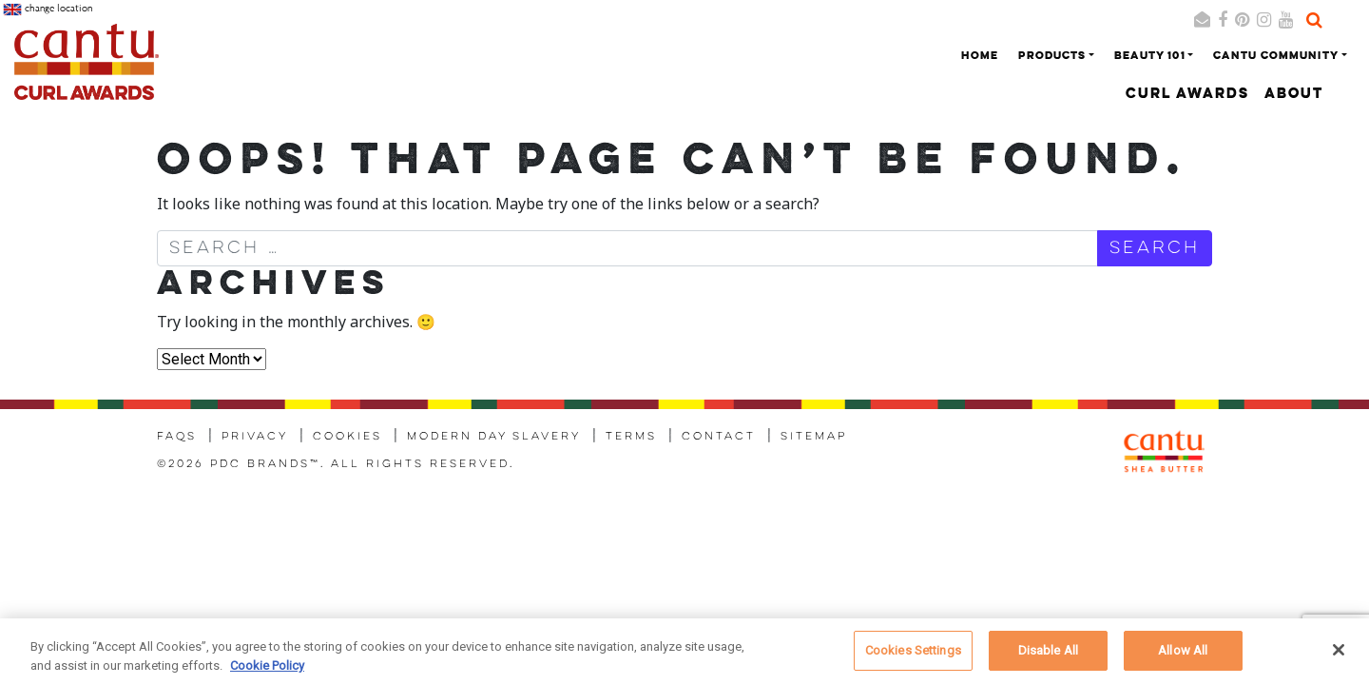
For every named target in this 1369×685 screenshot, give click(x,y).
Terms (631, 436)
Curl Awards (1187, 94)
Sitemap (814, 436)
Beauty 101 (1150, 56)
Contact (719, 436)
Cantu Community (1276, 56)
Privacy (255, 436)
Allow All (1182, 658)
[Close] (1338, 657)
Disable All (1048, 658)
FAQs (177, 436)
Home (979, 56)
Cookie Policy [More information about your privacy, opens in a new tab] (267, 672)
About (1293, 94)
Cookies (347, 436)
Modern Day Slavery (494, 436)
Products (1052, 56)
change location (47, 9)
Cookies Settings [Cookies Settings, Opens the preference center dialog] (913, 658)
